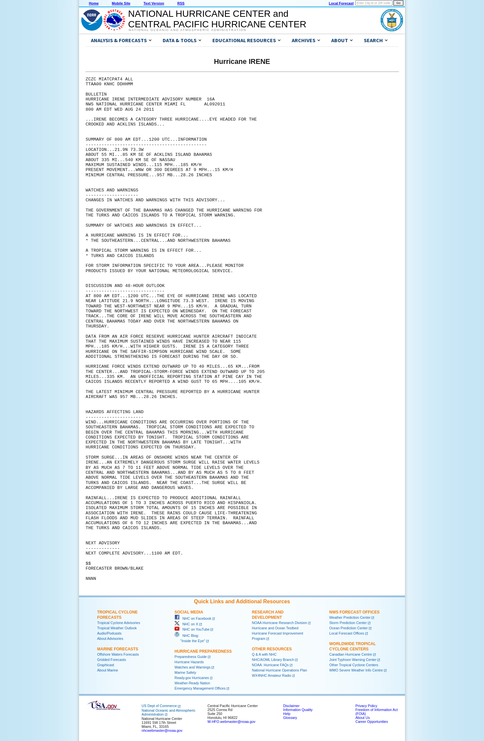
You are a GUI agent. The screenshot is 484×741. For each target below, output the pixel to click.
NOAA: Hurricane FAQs (270, 665)
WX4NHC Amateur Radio (271, 675)
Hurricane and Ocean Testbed (275, 628)
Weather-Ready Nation (192, 683)
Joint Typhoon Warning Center (352, 660)
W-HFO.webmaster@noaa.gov (231, 722)
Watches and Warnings (192, 667)
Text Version (154, 3)
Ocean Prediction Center (348, 628)
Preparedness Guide (191, 657)
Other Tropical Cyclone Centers (353, 665)
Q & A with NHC (264, 654)
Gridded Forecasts (111, 660)
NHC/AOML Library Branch (273, 660)
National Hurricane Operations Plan (279, 670)
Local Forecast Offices (346, 633)
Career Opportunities (371, 722)
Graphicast (105, 665)
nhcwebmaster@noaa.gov (162, 730)
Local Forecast (341, 3)
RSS (180, 3)
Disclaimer (291, 706)
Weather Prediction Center (349, 617)
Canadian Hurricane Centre (350, 654)
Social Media (189, 612)
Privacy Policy (366, 706)
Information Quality (297, 710)
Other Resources (272, 649)
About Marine (107, 670)
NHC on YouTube (192, 629)
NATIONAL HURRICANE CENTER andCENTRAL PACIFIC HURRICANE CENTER (217, 19)
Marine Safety (185, 672)
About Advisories (110, 639)
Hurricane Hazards (189, 662)
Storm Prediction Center (348, 623)
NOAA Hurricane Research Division (279, 623)
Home (94, 3)
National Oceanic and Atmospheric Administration (187, 30)
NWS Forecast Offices (354, 612)
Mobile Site (121, 3)
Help (286, 714)
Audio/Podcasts (109, 633)
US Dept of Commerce (159, 706)
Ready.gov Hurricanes (192, 678)
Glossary (290, 718)
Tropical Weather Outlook (117, 628)
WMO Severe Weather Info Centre (356, 670)
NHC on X (186, 624)
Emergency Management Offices (200, 688)
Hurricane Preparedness (203, 651)
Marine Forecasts (117, 649)
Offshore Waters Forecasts (118, 654)
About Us (362, 718)
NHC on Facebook (193, 618)
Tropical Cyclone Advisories (118, 623)
